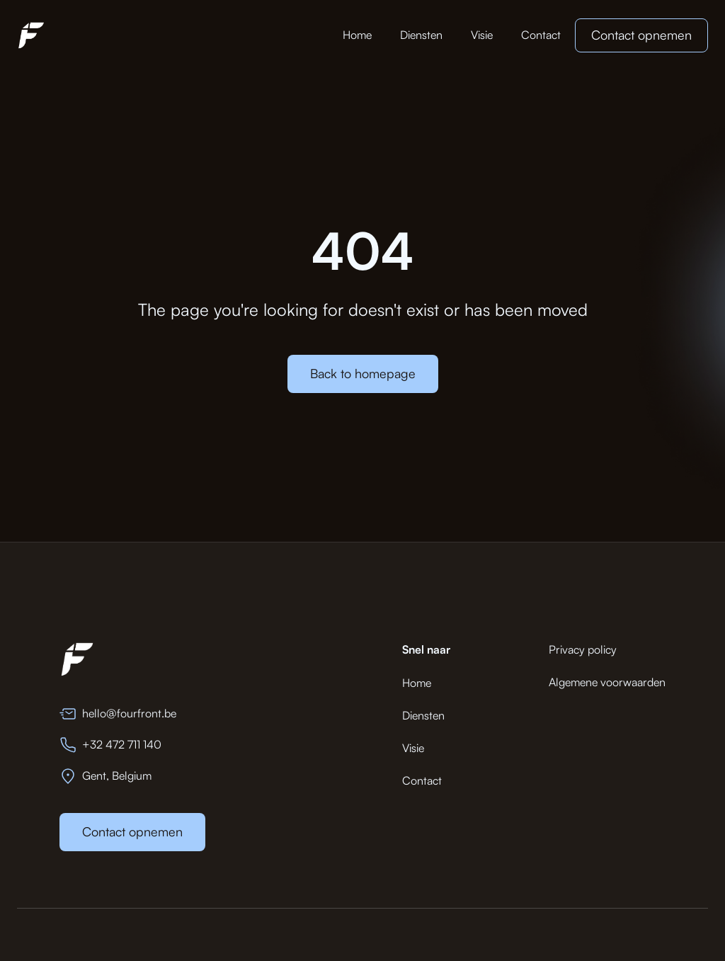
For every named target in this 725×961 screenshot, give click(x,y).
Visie (482, 35)
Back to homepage (363, 373)
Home (357, 35)
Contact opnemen (641, 34)
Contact (541, 35)
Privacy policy (583, 649)
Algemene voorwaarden (607, 682)
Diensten (421, 35)
